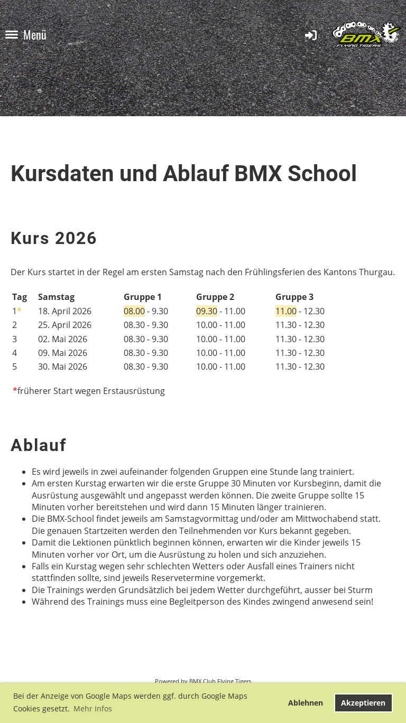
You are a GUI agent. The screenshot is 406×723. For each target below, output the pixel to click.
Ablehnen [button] (305, 703)
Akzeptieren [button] (363, 703)
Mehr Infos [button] (92, 708)
